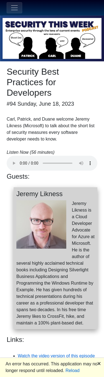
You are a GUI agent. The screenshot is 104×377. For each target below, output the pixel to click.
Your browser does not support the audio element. (52, 163)
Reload (72, 370)
